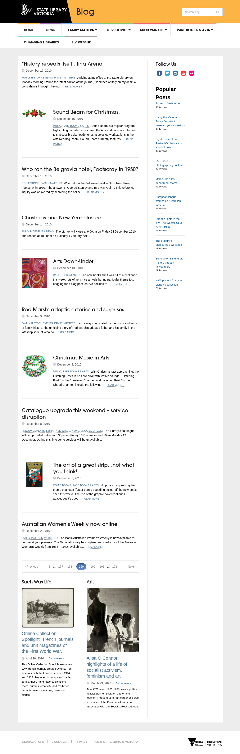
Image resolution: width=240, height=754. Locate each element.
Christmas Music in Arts (81, 357)
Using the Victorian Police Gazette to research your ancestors (170, 121)
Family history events (37, 77)
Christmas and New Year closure (61, 217)
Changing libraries (41, 42)
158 (69, 566)
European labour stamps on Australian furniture (168, 201)
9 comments (123, 683)
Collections (31, 183)
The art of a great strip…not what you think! (93, 468)
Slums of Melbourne (168, 103)
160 (92, 566)
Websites (50, 537)
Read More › (73, 86)
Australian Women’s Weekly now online (69, 524)
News (50, 30)
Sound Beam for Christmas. (86, 112)
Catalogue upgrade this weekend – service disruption (75, 413)
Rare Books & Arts (193, 30)
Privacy (81, 741)
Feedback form (33, 741)
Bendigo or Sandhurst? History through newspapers (170, 262)
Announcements (33, 231)
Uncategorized (91, 430)
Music (57, 125)
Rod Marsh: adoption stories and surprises (73, 309)
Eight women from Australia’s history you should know (169, 143)
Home (28, 30)
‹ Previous (31, 566)
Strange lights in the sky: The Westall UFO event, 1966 (169, 223)
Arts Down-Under (73, 261)
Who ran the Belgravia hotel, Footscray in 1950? (80, 169)
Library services (58, 430)
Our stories (117, 30)
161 (101, 566)
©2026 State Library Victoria (116, 741)
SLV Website (81, 42)
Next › (132, 566)
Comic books (62, 485)
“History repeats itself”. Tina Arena (62, 63)
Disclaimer (59, 741)
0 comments (56, 658)
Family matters (81, 30)
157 (60, 566)
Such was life (152, 30)
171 (114, 566)
